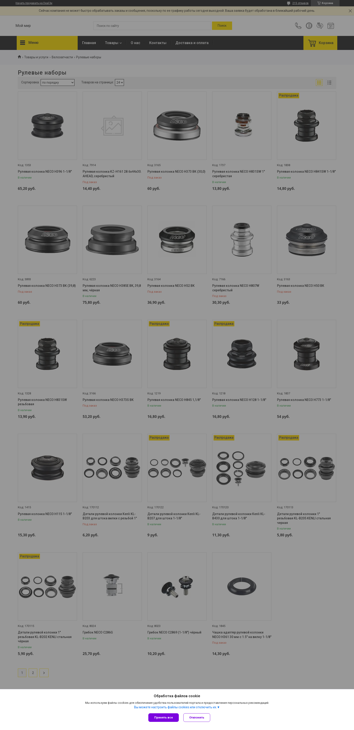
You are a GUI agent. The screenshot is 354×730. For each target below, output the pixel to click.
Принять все (163, 717)
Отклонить (196, 717)
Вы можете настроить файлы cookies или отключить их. (175, 707)
